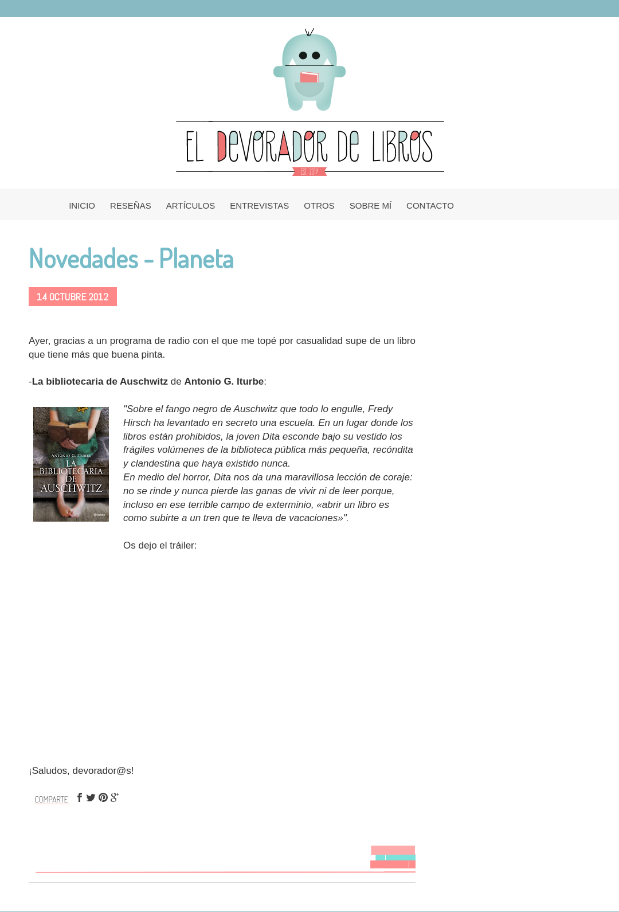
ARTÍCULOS (191, 205)
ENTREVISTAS (259, 205)
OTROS (319, 205)
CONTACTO (430, 205)
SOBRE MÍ (370, 205)
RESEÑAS (130, 205)
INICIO (82, 205)
